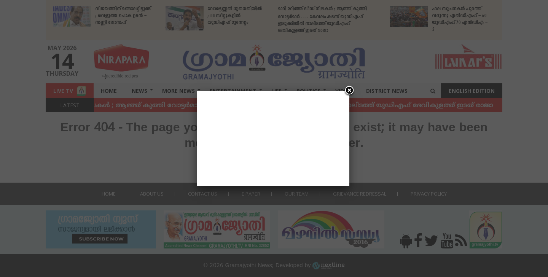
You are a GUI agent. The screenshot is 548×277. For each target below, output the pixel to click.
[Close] (349, 91)
